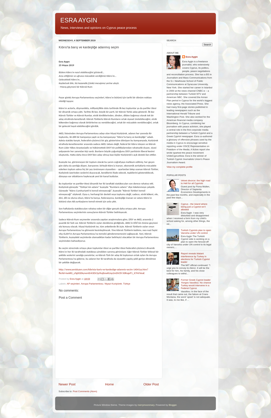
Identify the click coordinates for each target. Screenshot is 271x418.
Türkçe (126, 283)
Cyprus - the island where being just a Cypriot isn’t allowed (194, 207)
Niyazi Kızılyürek (113, 283)
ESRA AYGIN (78, 20)
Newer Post (67, 384)
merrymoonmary (146, 405)
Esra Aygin (192, 57)
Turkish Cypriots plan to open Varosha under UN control (196, 231)
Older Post (151, 384)
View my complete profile (180, 167)
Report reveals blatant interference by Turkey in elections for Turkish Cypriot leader (195, 257)
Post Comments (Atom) (85, 391)
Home (109, 384)
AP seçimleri (73, 283)
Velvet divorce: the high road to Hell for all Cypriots (195, 182)
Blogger (173, 405)
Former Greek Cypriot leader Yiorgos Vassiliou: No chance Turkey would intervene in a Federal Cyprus (196, 284)
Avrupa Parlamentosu (92, 283)
